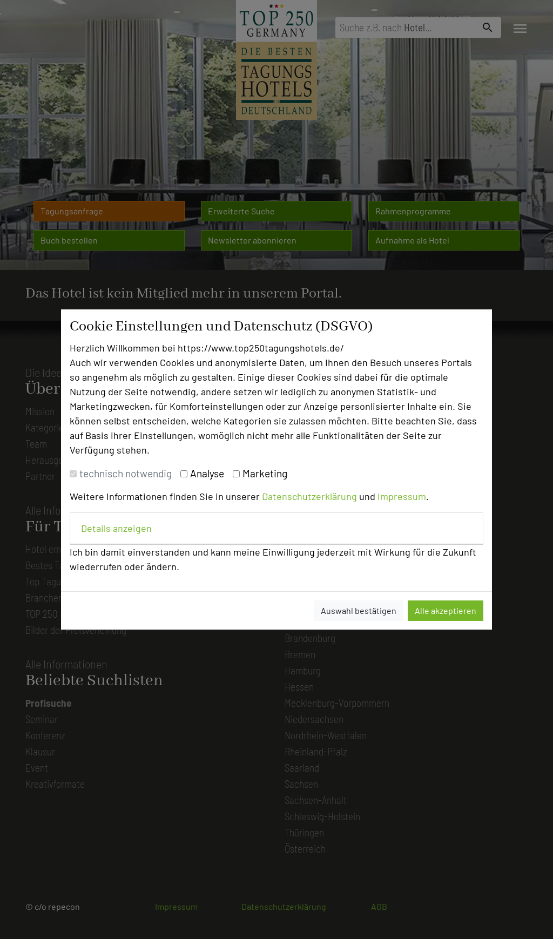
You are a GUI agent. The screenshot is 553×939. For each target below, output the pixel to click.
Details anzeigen (116, 528)
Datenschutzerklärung (309, 496)
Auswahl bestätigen (358, 610)
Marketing (264, 473)
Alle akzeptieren (445, 610)
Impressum (401, 496)
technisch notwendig (125, 473)
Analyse (207, 473)
